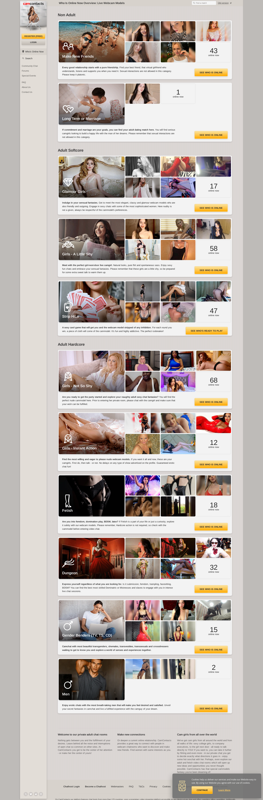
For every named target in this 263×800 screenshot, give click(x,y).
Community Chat (30, 66)
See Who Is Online (211, 72)
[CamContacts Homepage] (33, 17)
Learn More (224, 790)
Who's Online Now (34, 51)
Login (33, 42)
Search (28, 58)
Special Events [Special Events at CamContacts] (29, 75)
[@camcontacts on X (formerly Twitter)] (26, 794)
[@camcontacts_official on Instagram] (41, 794)
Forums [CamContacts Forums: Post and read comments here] (25, 71)
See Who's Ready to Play (207, 331)
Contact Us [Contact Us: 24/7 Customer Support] (27, 92)
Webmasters (117, 786)
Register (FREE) (33, 36)
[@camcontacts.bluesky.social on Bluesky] (31, 794)
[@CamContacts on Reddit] (36, 794)
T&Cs (141, 786)
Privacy (153, 786)
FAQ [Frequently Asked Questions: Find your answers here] (24, 82)
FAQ (131, 786)
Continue (202, 790)
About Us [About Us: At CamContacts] (26, 87)
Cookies (167, 786)
